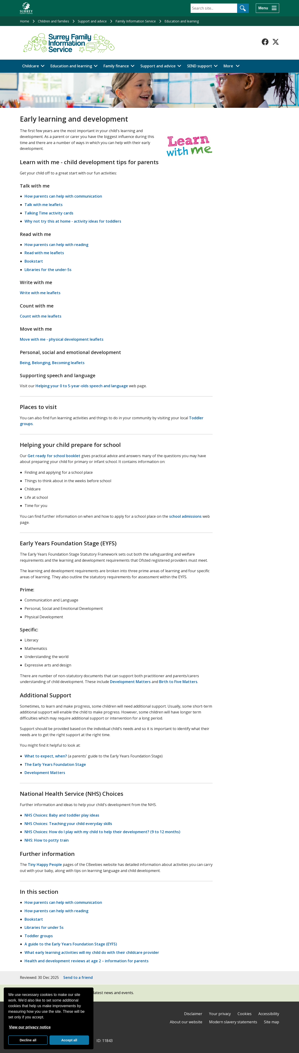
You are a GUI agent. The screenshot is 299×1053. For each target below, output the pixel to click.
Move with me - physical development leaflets (61, 339)
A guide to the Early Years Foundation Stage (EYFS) (71, 944)
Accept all (69, 1040)
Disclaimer (193, 1013)
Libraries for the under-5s (48, 269)
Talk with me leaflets (44, 204)
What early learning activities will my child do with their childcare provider (92, 952)
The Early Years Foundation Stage (55, 764)
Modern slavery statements (233, 1021)
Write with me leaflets (40, 292)
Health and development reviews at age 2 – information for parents (87, 960)
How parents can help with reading (56, 244)
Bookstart (34, 261)
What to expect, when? (46, 756)
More (233, 66)
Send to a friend (78, 977)
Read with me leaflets (44, 252)
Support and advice (92, 21)
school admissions (185, 516)
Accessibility (268, 1013)
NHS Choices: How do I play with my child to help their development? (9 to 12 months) (102, 831)
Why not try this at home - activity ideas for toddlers (73, 221)
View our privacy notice (29, 1027)
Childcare (30, 66)
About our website (186, 1021)
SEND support (199, 66)
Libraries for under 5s (44, 927)
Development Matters (130, 681)
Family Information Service (135, 21)
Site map (271, 1021)
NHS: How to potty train (47, 840)
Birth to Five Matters (178, 681)
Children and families (53, 21)
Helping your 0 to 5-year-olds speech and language (82, 385)
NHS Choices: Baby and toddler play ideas (62, 815)
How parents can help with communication (63, 196)
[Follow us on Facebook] (265, 41)
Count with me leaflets (40, 316)
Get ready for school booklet (54, 455)
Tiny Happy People (45, 864)
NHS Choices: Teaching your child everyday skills (68, 823)
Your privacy (220, 1013)
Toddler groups (39, 935)
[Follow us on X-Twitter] (275, 41)
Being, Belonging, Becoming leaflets (52, 362)
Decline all (28, 1040)
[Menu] (267, 8)
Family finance (116, 66)
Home (24, 21)
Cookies (245, 1013)
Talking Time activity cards (49, 213)
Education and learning (181, 21)
